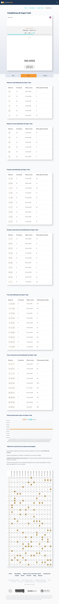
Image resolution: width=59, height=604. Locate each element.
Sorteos (29, 575)
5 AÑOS (45, 75)
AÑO (29, 75)
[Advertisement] (29, 48)
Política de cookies (41, 581)
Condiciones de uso (30, 581)
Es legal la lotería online (40, 580)
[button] (57, 2)
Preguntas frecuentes (13, 580)
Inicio (26, 8)
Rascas (40, 575)
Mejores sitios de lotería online (32, 573)
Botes (22, 575)
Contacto (20, 581)
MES (13, 75)
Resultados (32, 8)
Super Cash (40, 8)
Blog (34, 575)
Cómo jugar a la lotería (27, 580)
